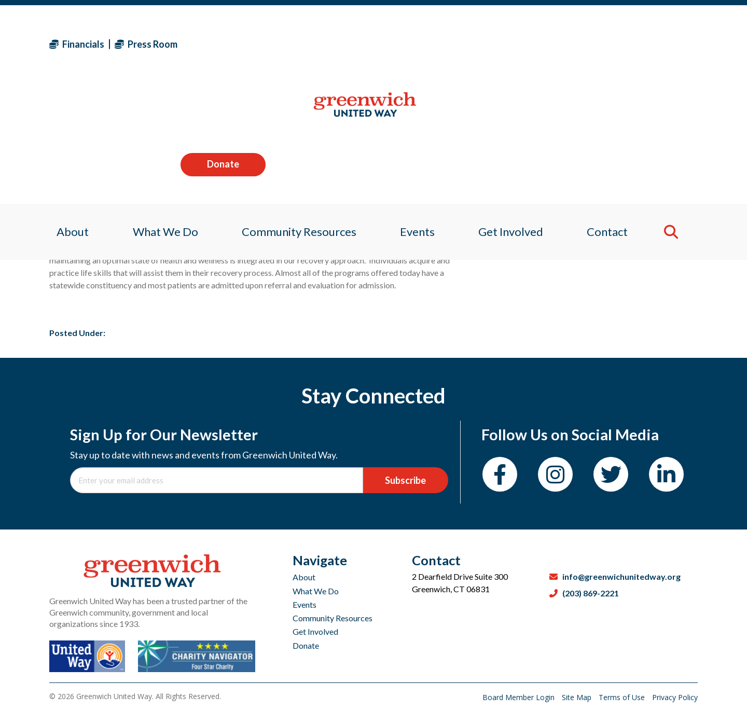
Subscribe (405, 480)
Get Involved (315, 631)
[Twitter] (610, 474)
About (304, 577)
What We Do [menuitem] (160, 111)
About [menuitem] (65, 111)
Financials (76, 44)
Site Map (577, 697)
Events (304, 604)
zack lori (99, 178)
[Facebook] (499, 474)
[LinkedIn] (666, 474)
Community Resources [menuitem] (297, 111)
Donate (655, 43)
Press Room (146, 44)
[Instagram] (555, 474)
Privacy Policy (675, 697)
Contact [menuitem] (613, 111)
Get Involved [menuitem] (514, 111)
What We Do (316, 591)
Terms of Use (623, 697)
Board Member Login (519, 697)
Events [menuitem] (417, 111)
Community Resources (332, 618)
